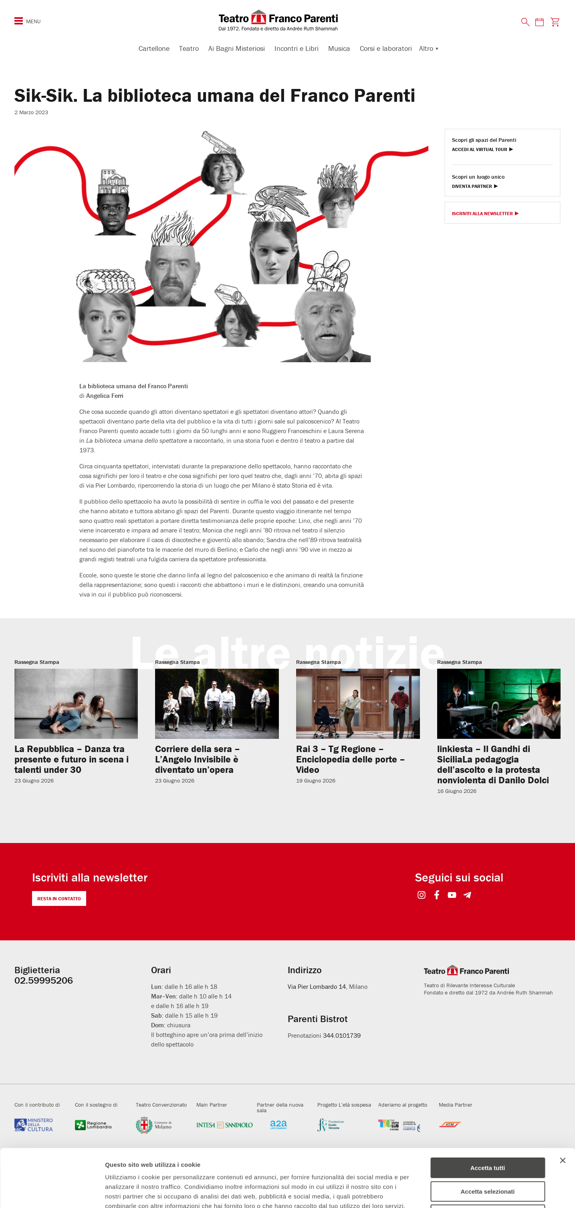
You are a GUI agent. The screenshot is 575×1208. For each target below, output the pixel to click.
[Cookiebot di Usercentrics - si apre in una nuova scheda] (52, 1192)
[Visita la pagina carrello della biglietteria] (555, 22)
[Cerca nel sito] (525, 22)
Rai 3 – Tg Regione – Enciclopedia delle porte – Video (350, 759)
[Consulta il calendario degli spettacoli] (539, 22)
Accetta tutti (487, 1110)
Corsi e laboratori (386, 48)
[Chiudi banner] (562, 1102)
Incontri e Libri (296, 48)
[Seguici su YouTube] (452, 895)
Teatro (189, 48)
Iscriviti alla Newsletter (482, 213)
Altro (426, 48)
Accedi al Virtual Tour (479, 149)
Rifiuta (487, 1157)
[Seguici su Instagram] (421, 895)
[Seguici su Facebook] (436, 895)
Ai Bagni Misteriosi (236, 48)
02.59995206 (43, 980)
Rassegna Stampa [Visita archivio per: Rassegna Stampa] (36, 662)
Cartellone (154, 48)
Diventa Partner (472, 186)
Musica (339, 48)
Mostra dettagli (421, 1192)
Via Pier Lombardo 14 (317, 986)
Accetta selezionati (487, 1133)
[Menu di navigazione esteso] (18, 20)
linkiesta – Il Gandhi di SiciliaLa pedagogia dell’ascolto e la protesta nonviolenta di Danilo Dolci (493, 764)
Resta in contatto (59, 898)
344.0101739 (342, 1035)
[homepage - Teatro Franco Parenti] (288, 20)
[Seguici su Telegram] (467, 895)
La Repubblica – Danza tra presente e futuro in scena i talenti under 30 (71, 759)
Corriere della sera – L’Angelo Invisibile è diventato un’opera (197, 759)
